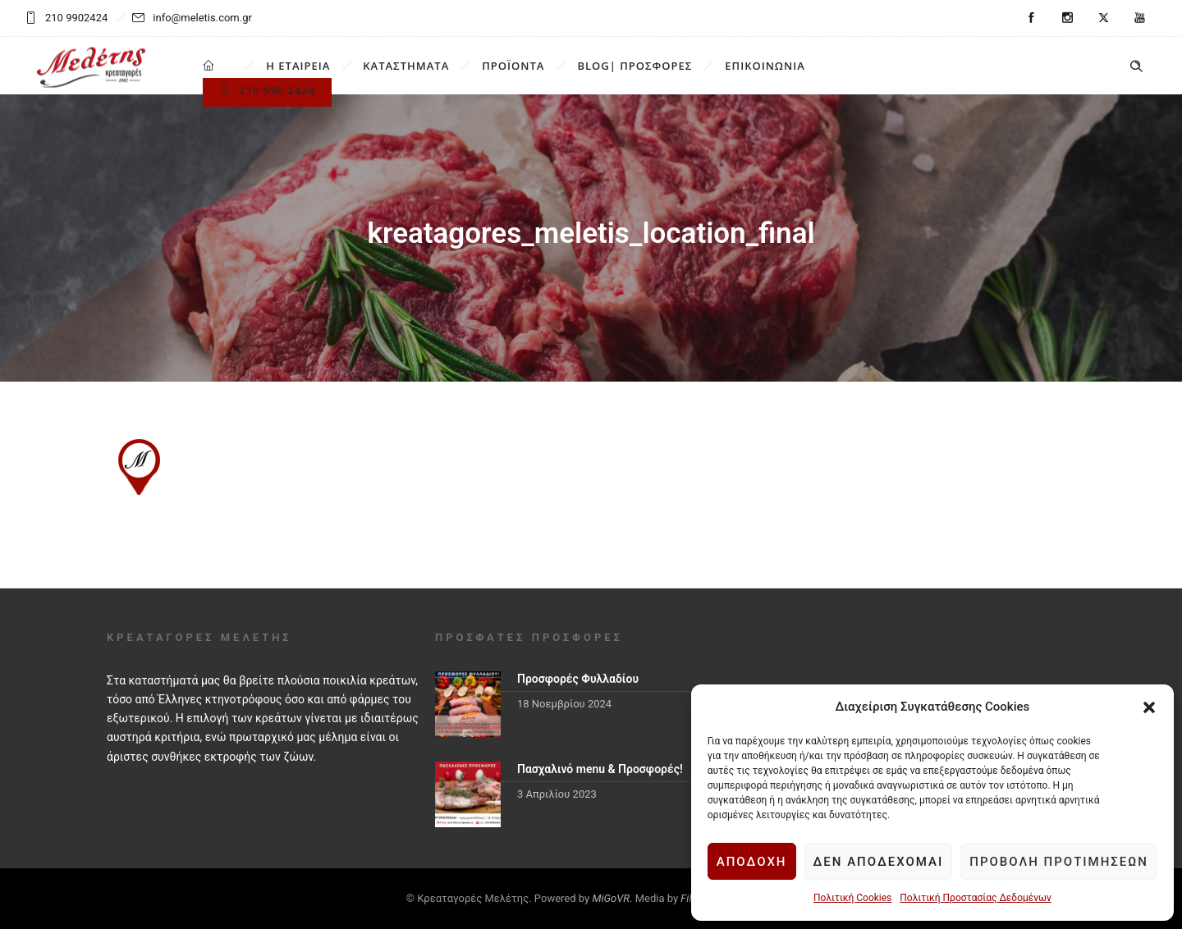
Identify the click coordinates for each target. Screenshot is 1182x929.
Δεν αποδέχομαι (878, 861)
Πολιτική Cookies (852, 898)
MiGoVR (611, 898)
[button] (1149, 707)
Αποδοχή (752, 861)
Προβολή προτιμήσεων (1058, 861)
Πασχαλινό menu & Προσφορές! (600, 769)
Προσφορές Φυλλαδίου (578, 678)
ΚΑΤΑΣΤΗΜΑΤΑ (406, 65)
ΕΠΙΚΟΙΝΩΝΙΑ (764, 65)
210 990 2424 (267, 90)
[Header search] (1136, 66)
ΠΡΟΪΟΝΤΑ (513, 65)
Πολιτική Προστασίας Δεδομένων (975, 898)
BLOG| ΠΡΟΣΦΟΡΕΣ (634, 65)
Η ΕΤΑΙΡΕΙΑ (298, 65)
